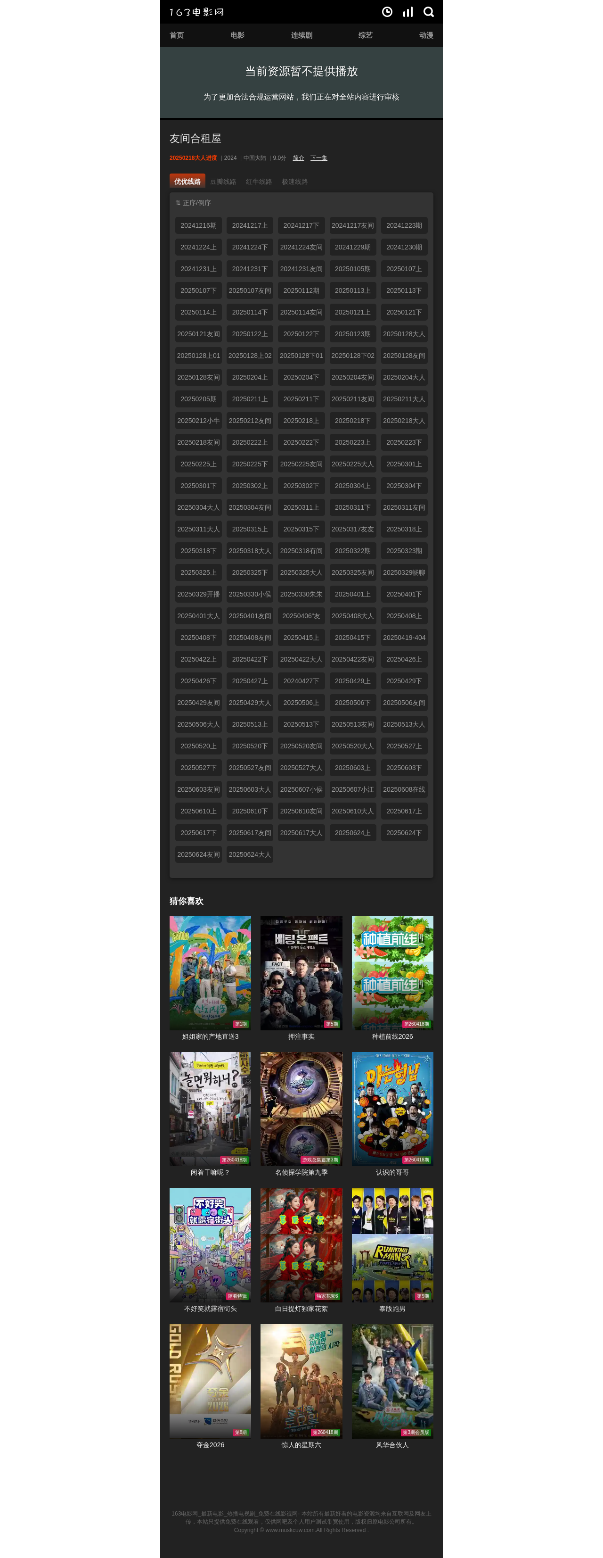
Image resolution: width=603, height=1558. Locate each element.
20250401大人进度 (198, 618)
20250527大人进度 (301, 770)
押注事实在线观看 (301, 973)
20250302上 (250, 485)
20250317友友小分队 (353, 531)
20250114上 (198, 312)
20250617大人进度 (301, 835)
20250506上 (301, 702)
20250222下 (301, 442)
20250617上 (404, 811)
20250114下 (250, 312)
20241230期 (404, 247)
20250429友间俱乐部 (198, 705)
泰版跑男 (392, 1308)
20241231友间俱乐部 (301, 271)
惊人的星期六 (301, 1445)
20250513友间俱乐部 (353, 727)
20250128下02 (353, 355)
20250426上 (404, 659)
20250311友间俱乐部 (404, 510)
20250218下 (353, 420)
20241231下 (250, 269)
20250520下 (250, 746)
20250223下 (404, 442)
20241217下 (301, 225)
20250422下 (250, 659)
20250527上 (404, 746)
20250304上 (353, 485)
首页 (177, 35)
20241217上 (250, 225)
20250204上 (250, 377)
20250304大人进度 (198, 510)
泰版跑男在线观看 (392, 1245)
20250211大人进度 (404, 401)
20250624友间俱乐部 (198, 857)
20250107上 (404, 269)
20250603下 (404, 767)
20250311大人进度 (198, 531)
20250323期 (404, 551)
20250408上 (404, 616)
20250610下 (250, 811)
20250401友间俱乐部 (250, 618)
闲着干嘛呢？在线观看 (210, 1109)
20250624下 (404, 833)
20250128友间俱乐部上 (404, 358)
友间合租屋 (195, 138)
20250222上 (250, 442)
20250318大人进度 (250, 553)
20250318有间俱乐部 (301, 553)
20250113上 (353, 290)
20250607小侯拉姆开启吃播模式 (301, 792)
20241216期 (198, 225)
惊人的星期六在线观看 (301, 1381)
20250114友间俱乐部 (301, 314)
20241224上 (198, 247)
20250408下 (198, 637)
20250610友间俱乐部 (301, 813)
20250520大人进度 (353, 748)
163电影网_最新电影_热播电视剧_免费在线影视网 (234, 1513)
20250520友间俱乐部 (301, 748)
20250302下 (301, 485)
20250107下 (198, 290)
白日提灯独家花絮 (301, 1308)
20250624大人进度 (250, 857)
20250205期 (198, 399)
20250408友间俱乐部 (250, 640)
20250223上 (353, 442)
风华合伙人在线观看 (392, 1381)
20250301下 (198, 485)
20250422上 (198, 659)
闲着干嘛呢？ (210, 1172)
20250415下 (353, 637)
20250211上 (250, 399)
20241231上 (198, 269)
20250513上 (250, 724)
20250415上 (301, 637)
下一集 (318, 158)
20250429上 (353, 681)
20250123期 (353, 334)
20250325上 (198, 572)
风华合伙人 (392, 1445)
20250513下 (301, 724)
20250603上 (353, 767)
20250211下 (301, 399)
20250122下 (301, 334)
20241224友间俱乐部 (301, 249)
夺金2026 (210, 1445)
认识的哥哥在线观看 (392, 1109)
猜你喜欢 (187, 901)
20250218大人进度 (404, 423)
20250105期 (353, 269)
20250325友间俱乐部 (353, 575)
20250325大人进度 (301, 575)
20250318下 (198, 551)
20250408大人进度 (353, 618)
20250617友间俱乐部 (250, 835)
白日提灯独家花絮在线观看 (301, 1245)
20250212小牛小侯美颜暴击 (198, 423)
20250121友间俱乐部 (198, 336)
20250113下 (404, 290)
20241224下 (250, 247)
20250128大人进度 (404, 336)
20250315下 (301, 529)
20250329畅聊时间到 (404, 575)
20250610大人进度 (353, 813)
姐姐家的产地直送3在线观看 (210, 973)
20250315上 (250, 529)
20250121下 (404, 312)
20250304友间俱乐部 (250, 510)
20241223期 (404, 225)
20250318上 (404, 529)
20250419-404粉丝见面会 (404, 640)
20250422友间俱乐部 (353, 661)
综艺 (366, 35)
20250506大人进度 (198, 727)
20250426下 (198, 681)
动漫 (426, 35)
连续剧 (301, 35)
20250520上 (198, 746)
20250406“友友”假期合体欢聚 (302, 618)
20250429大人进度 (250, 705)
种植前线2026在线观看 (392, 973)
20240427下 (301, 681)
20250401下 (404, 594)
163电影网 (196, 12)
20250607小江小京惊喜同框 (353, 792)
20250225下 (250, 464)
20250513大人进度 (404, 727)
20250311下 (353, 507)
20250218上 (301, 420)
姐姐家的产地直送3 (210, 1036)
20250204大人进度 (404, 379)
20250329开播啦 (198, 596)
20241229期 (353, 247)
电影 (237, 35)
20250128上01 (198, 355)
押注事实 (301, 1036)
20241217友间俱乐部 (353, 228)
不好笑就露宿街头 (210, 1308)
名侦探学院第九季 (301, 1172)
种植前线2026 (392, 1036)
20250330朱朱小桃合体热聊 (301, 596)
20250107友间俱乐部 (250, 293)
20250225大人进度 (353, 466)
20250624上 (353, 833)
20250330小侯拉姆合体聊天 (250, 596)
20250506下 (353, 702)
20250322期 (353, 551)
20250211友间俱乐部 (353, 401)
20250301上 (404, 464)
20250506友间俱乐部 (404, 705)
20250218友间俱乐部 (198, 445)
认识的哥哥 (392, 1172)
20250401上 (353, 594)
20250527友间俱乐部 (250, 770)
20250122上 (250, 334)
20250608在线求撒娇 (404, 792)
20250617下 (198, 833)
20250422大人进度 (301, 661)
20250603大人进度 (250, 792)
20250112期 (301, 290)
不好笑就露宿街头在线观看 (210, 1245)
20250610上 (198, 811)
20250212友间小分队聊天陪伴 (250, 423)
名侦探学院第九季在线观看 (301, 1109)
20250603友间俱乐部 (198, 792)
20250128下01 (301, 355)
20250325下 (250, 572)
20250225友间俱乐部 (301, 466)
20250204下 (301, 377)
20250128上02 (250, 355)
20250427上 (250, 681)
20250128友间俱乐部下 (198, 379)
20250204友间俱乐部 (353, 379)
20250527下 (198, 767)
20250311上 (301, 507)
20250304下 (404, 485)
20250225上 (198, 464)
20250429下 (404, 681)
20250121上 (353, 312)
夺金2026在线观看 (210, 1381)
